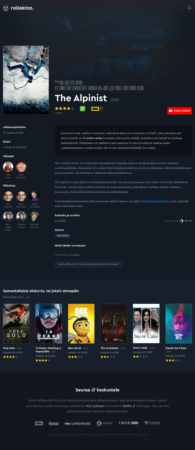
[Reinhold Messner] (34, 221)
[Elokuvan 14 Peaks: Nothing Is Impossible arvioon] (48, 333)
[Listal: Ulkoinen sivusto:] (53, 423)
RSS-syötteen (95, 405)
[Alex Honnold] (8, 199)
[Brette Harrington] (34, 199)
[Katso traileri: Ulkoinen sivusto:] (179, 108)
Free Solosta (148, 201)
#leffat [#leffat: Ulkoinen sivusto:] (127, 405)
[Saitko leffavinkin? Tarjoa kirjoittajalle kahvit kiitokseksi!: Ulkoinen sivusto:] (88, 264)
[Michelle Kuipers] (21, 221)
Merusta (164, 201)
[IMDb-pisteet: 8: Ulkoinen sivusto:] (97, 109)
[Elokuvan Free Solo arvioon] (16, 331)
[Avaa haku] (189, 6)
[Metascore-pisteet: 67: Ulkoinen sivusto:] (82, 108)
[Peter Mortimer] (21, 170)
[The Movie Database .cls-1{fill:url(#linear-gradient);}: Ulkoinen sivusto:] (128, 423)
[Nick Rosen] (8, 170)
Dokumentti (62, 236)
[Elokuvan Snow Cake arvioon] (146, 331)
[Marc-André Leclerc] (8, 221)
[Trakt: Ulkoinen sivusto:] (105, 423)
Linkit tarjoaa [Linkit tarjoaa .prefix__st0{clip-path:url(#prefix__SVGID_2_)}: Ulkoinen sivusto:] (67, 254)
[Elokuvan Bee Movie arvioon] (81, 331)
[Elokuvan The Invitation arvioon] (114, 331)
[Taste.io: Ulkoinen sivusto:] (152, 423)
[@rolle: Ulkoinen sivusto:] (186, 221)
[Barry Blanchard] (21, 199)
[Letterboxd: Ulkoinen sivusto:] (77, 423)
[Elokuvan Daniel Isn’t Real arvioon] (179, 333)
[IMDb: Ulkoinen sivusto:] (39, 423)
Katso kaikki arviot (16, 297)
